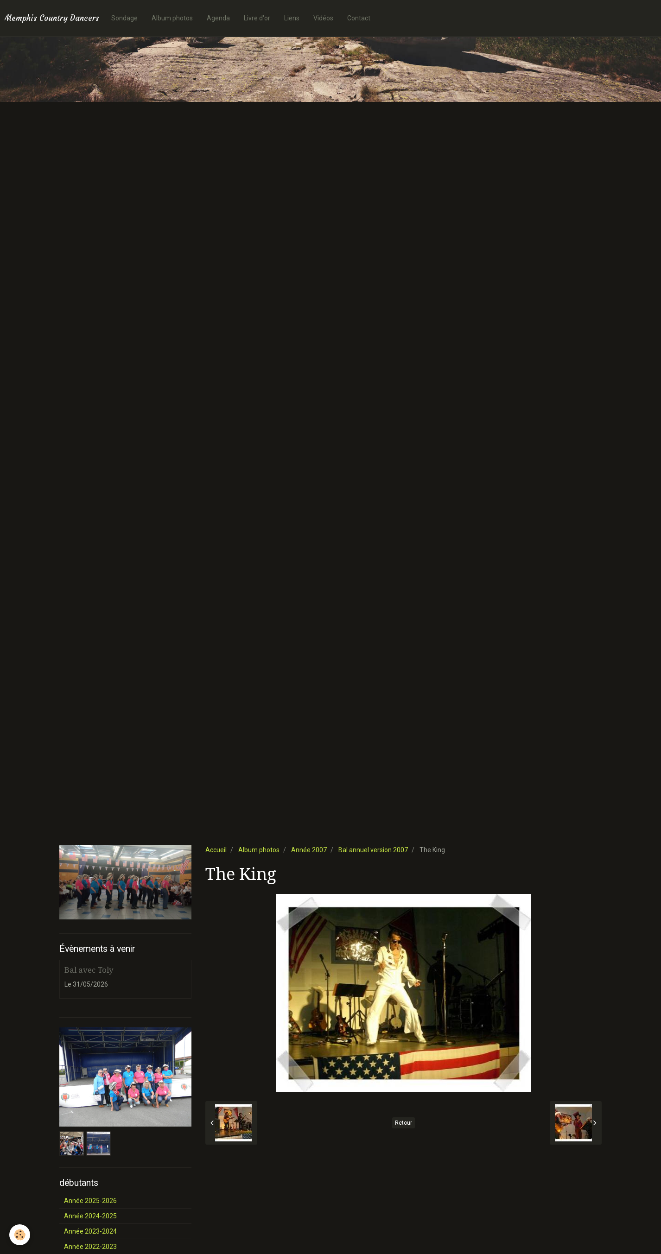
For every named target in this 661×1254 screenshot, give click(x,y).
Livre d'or (257, 18)
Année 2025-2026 (90, 1200)
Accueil (216, 850)
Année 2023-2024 (90, 1231)
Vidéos (323, 18)
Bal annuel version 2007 (373, 850)
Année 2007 (309, 850)
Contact (358, 18)
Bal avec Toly (88, 970)
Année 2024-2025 (90, 1216)
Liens (291, 18)
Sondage (124, 18)
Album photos (172, 18)
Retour (403, 1123)
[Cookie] (19, 1234)
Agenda (218, 18)
